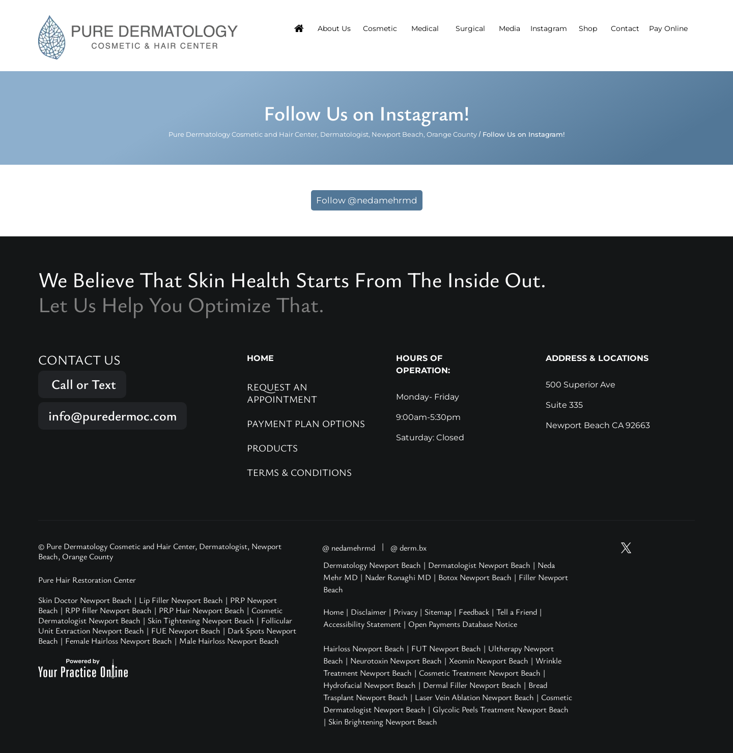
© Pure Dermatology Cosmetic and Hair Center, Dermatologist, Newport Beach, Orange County (159, 551)
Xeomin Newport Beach (488, 660)
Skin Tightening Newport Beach (201, 620)
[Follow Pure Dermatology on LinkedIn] (684, 548)
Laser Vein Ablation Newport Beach (474, 697)
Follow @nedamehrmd (366, 200)
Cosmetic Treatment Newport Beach (480, 672)
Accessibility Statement (362, 623)
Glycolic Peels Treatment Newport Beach (501, 709)
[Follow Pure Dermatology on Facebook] (665, 548)
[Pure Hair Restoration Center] (138, 37)
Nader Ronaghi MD (398, 577)
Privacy (405, 611)
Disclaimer (368, 611)
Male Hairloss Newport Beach (229, 640)
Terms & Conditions (299, 472)
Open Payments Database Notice (462, 623)
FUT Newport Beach (446, 648)
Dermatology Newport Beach (372, 564)
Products (272, 447)
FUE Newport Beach (185, 630)
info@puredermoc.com (112, 416)
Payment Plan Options (306, 423)
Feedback (474, 611)
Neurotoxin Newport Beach (396, 660)
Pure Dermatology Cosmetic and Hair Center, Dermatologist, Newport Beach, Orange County (322, 134)
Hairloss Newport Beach (363, 648)
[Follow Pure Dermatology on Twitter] (626, 548)
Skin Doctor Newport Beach (85, 600)
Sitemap (438, 611)
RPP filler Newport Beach (108, 610)
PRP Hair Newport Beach (201, 610)
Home (333, 611)
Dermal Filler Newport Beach (472, 684)
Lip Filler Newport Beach (181, 600)
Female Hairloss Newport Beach (118, 640)
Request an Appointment (282, 392)
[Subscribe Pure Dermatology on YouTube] (607, 548)
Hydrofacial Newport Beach (369, 684)
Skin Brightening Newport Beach (382, 721)
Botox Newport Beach (475, 577)
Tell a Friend (516, 611)
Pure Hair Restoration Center (87, 579)
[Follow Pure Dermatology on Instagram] (645, 548)
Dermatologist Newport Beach (479, 564)
